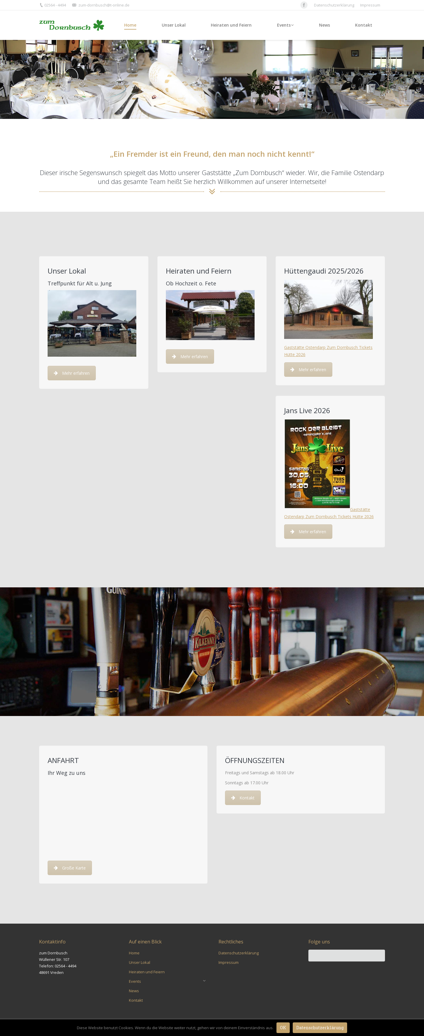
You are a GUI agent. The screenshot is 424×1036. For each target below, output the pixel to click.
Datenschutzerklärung (320, 1027)
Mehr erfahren (72, 373)
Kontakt (243, 798)
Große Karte (70, 868)
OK (283, 1027)
